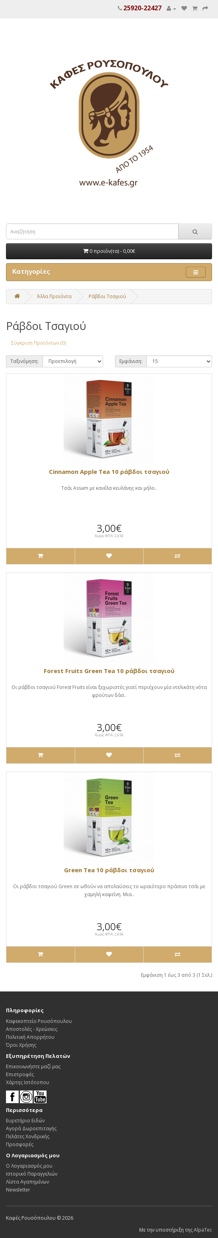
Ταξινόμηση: (24, 361)
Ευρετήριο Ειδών (25, 1120)
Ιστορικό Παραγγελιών (31, 1173)
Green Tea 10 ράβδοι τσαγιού (109, 870)
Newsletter (18, 1189)
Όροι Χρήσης (21, 1045)
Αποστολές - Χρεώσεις (31, 1029)
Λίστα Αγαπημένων (27, 1181)
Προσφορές (19, 1144)
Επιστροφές (20, 1074)
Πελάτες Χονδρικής (27, 1136)
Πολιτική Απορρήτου (30, 1037)
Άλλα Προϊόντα (54, 296)
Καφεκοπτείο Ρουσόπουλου (39, 1021)
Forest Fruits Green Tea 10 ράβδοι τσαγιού (109, 671)
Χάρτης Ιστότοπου (27, 1082)
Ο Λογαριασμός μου (29, 1165)
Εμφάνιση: (130, 361)
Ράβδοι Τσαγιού (107, 296)
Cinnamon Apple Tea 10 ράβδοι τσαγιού (109, 471)
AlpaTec (203, 1229)
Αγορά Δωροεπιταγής (31, 1128)
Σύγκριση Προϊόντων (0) (38, 343)
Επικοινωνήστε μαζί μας (33, 1066)
